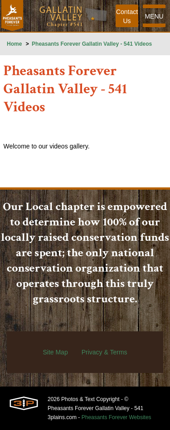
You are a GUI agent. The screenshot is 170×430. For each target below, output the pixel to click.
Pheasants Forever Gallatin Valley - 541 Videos (92, 44)
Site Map (55, 352)
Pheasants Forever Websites (116, 417)
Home (14, 44)
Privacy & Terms (104, 352)
